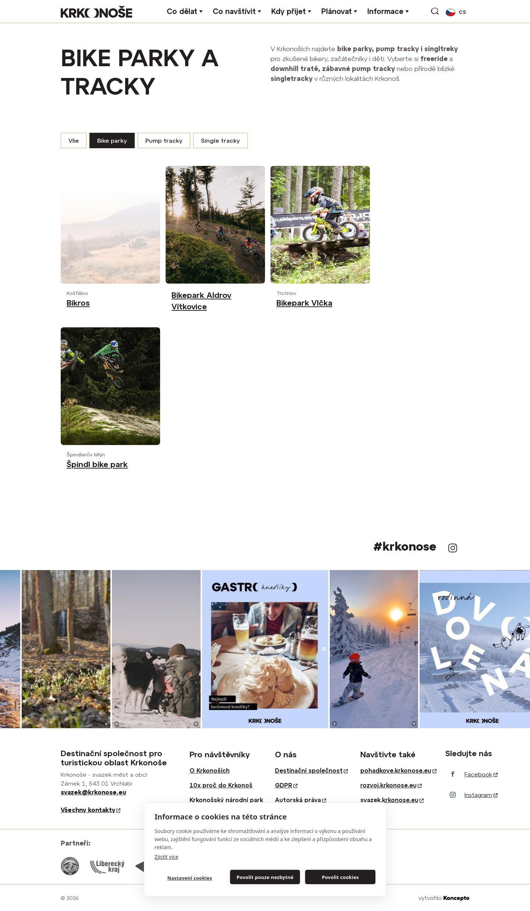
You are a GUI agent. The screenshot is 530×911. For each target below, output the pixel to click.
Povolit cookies (340, 877)
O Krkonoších (210, 770)
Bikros (78, 302)
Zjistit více (167, 856)
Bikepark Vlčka (304, 302)
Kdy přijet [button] (288, 11)
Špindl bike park (97, 464)
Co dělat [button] (182, 11)
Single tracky (220, 140)
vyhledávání (435, 11)
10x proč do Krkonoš (221, 785)
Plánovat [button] (336, 11)
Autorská (300, 800)
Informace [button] (385, 11)
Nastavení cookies (189, 878)
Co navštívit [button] (234, 11)
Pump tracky (164, 140)
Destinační (311, 770)
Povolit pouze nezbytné (265, 877)
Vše (73, 140)
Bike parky (112, 140)
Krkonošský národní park (226, 800)
